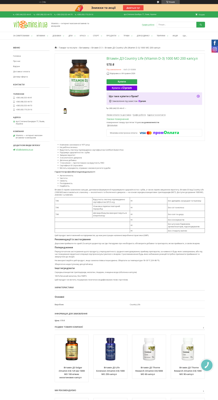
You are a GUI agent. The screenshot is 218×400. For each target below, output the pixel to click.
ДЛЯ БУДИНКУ (143, 35)
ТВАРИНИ (161, 35)
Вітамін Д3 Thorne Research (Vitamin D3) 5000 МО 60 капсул (149, 371)
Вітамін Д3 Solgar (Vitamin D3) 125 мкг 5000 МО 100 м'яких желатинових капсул (72, 372)
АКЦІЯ (175, 35)
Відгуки (16, 66)
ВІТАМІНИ (41, 35)
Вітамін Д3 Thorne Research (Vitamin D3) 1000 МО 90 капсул (188, 371)
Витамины (84, 48)
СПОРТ (96, 35)
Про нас (16, 61)
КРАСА (83, 35)
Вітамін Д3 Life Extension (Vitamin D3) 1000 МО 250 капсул (110, 371)
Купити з (122, 88)
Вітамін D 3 (97, 48)
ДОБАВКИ (56, 35)
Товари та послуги (68, 48)
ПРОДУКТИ (111, 35)
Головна (17, 56)
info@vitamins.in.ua (24, 149)
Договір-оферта (20, 76)
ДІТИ (70, 35)
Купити (122, 81)
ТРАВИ (126, 35)
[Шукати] (200, 24)
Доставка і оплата (21, 71)
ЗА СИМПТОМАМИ (21, 35)
